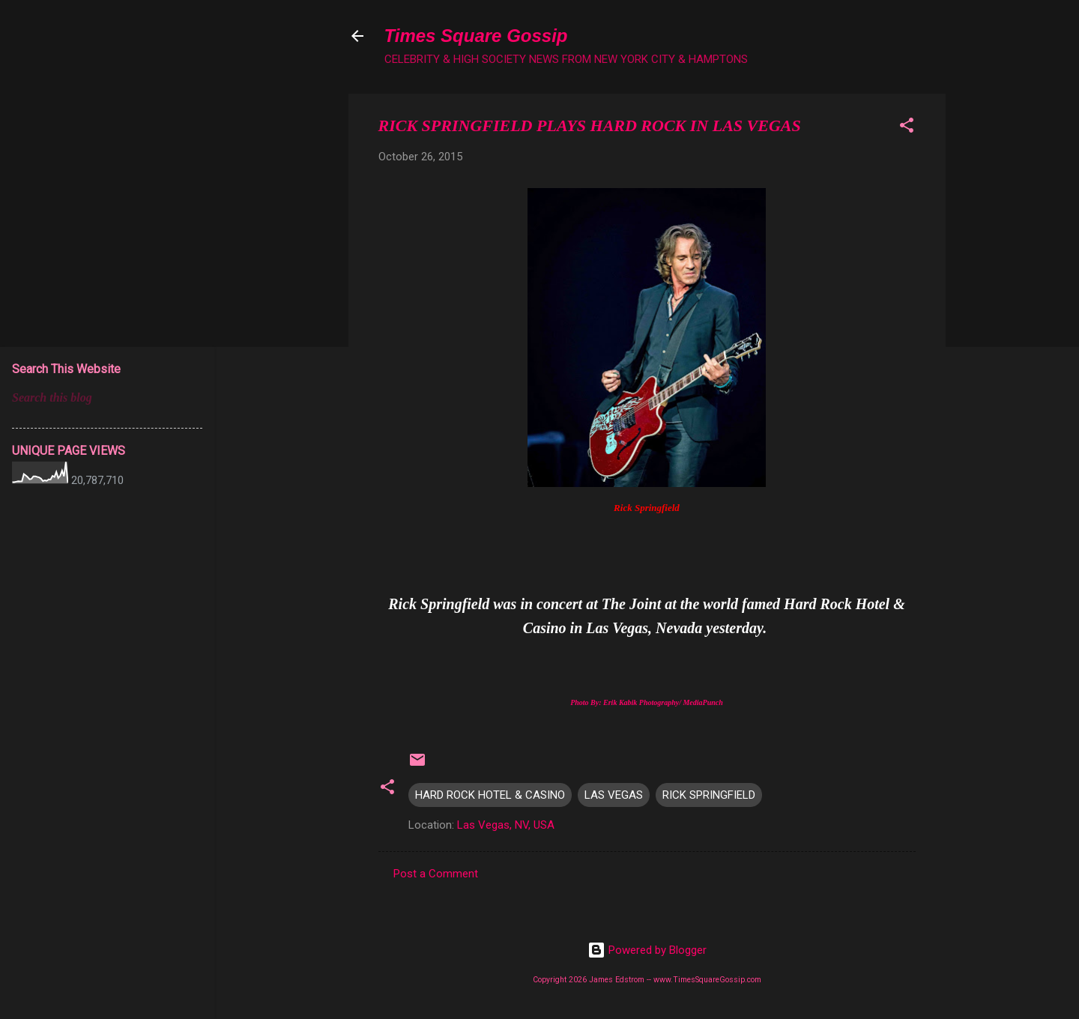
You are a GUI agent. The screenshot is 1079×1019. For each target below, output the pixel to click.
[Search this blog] (107, 398)
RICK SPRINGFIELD (708, 795)
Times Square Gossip (476, 35)
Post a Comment (435, 873)
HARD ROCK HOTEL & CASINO (490, 795)
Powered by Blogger (647, 950)
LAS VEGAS (613, 795)
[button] (907, 127)
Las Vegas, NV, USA (505, 825)
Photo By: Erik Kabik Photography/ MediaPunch (646, 702)
